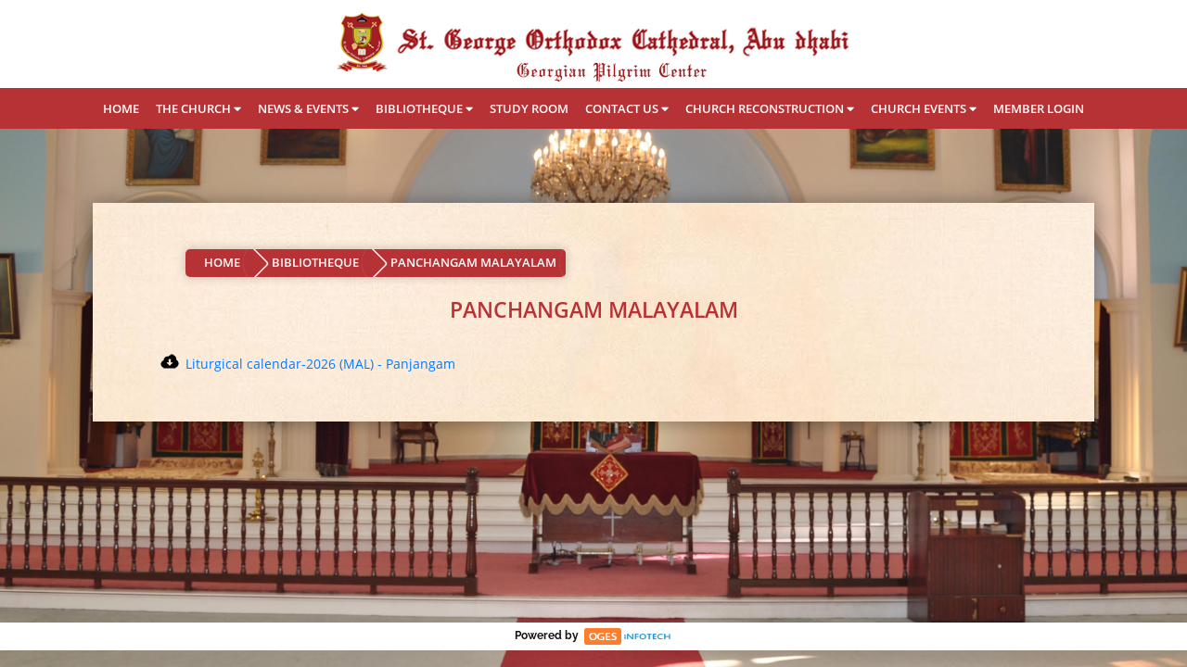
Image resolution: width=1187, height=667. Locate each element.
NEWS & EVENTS (308, 108)
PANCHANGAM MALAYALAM (473, 262)
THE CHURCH (198, 108)
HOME (121, 108)
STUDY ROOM (529, 108)
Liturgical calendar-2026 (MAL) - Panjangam (320, 363)
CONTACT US (627, 108)
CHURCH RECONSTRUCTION (769, 108)
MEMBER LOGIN (1038, 108)
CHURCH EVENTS (923, 108)
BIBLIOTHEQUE (424, 108)
